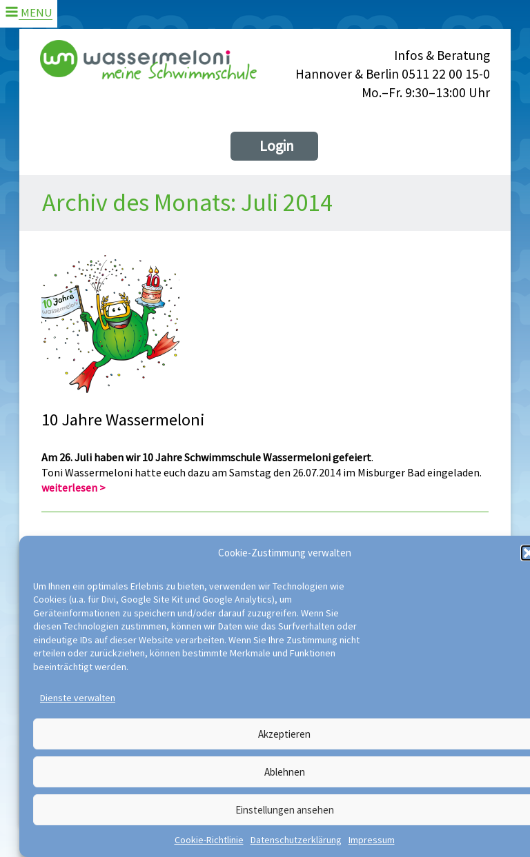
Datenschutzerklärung (296, 840)
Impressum (372, 840)
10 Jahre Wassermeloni (122, 420)
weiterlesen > (73, 487)
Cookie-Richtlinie (209, 840)
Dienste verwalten (77, 698)
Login (276, 146)
